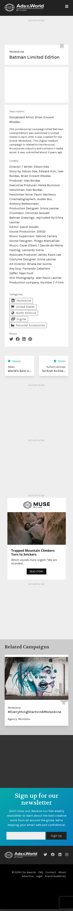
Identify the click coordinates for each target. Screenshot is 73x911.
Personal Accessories (28, 325)
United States (23, 307)
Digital (18, 319)
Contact (51, 872)
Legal (39, 876)
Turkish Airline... (54, 371)
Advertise (27, 876)
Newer (14, 361)
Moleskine (16, 51)
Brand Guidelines (55, 876)
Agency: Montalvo (19, 719)
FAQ (40, 872)
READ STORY (36, 571)
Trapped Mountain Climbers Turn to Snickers (33, 552)
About (62, 872)
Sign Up (56, 835)
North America (23, 313)
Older (60, 361)
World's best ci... (19, 371)
